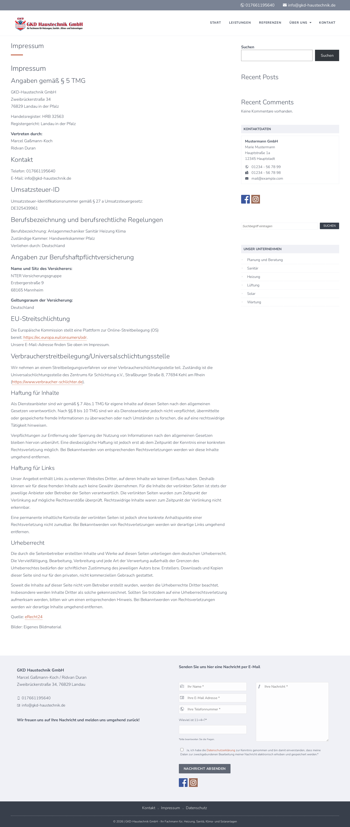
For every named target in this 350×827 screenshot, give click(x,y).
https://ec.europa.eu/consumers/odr (55, 337)
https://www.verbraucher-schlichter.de (47, 382)
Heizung (253, 276)
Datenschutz (196, 808)
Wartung (254, 302)
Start (215, 23)
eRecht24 (33, 617)
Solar (251, 293)
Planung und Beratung (265, 259)
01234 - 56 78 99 (266, 166)
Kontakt (327, 23)
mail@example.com (267, 178)
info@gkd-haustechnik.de (309, 5)
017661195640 (257, 5)
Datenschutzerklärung (221, 750)
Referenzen (270, 23)
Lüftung (253, 285)
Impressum (170, 808)
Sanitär (252, 268)
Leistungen (240, 23)
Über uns (298, 23)
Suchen (247, 47)
